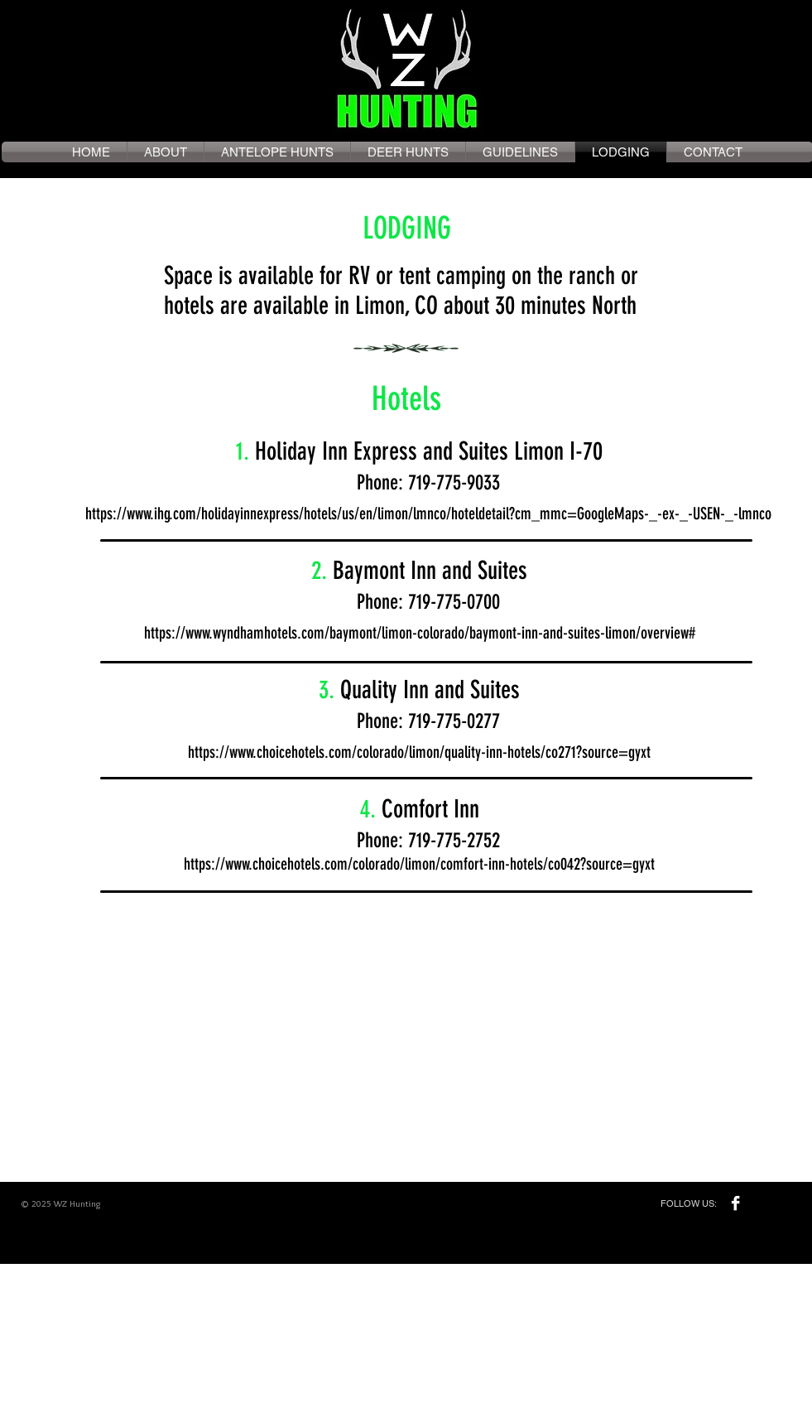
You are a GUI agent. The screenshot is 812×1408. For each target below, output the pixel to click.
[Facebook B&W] (735, 1203)
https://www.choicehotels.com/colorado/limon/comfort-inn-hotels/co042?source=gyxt (419, 864)
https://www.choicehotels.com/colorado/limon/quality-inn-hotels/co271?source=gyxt (419, 752)
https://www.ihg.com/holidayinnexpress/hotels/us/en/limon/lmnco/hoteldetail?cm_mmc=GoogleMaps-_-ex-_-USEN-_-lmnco (428, 513)
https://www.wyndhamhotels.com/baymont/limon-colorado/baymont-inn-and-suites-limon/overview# (419, 633)
